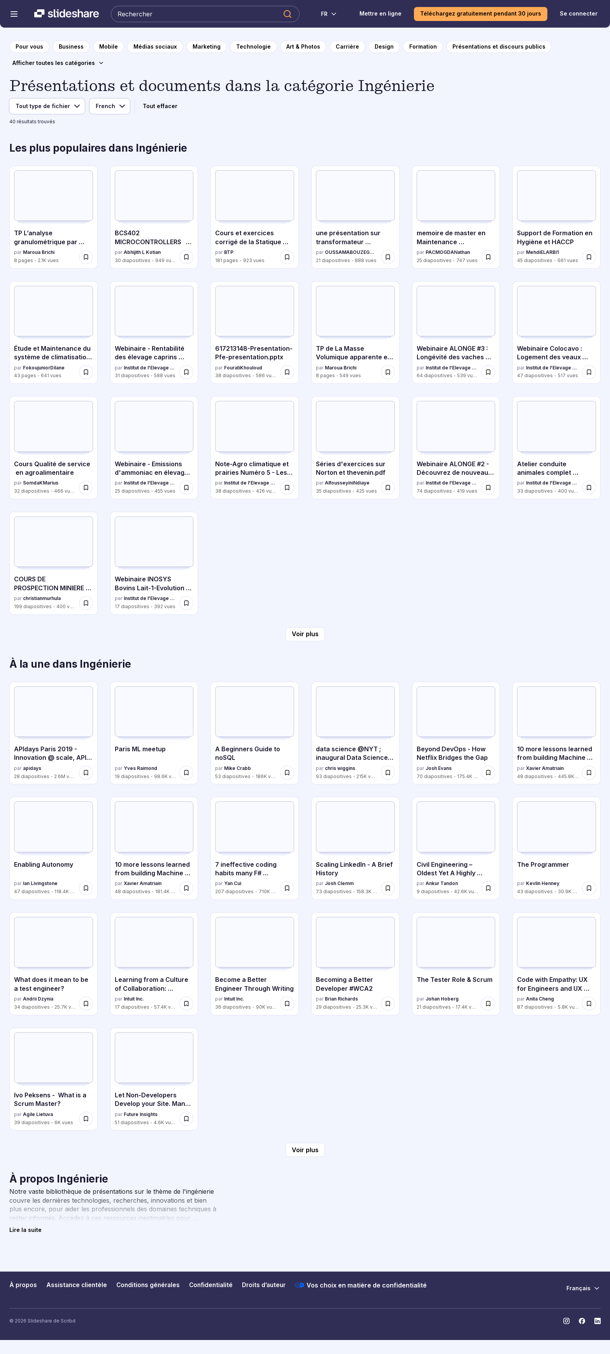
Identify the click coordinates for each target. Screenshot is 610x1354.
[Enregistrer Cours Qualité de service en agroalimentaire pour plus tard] (86, 488)
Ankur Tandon (442, 883)
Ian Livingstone (40, 883)
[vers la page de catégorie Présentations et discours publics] (499, 46)
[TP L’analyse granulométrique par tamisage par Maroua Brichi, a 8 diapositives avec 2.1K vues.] (53, 217)
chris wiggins (340, 768)
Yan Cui (232, 883)
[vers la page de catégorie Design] (384, 46)
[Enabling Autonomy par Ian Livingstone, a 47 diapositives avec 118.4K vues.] (53, 848)
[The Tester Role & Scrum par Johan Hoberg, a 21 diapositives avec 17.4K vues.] (456, 964)
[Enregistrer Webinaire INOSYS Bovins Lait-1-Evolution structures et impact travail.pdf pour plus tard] (186, 603)
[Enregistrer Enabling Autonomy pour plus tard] (86, 888)
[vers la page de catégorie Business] (71, 46)
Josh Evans (439, 768)
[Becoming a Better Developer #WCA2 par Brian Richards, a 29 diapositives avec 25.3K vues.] (355, 964)
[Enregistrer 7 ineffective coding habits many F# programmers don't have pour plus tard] (287, 888)
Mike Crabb (237, 768)
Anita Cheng (540, 999)
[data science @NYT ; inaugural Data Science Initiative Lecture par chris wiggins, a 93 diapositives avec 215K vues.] (355, 733)
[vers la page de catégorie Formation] (423, 46)
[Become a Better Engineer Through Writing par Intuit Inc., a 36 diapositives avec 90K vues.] (254, 964)
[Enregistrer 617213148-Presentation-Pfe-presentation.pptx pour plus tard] (287, 372)
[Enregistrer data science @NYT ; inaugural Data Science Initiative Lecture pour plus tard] (388, 773)
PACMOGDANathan (448, 252)
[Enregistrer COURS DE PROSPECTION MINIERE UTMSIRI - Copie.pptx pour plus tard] (86, 603)
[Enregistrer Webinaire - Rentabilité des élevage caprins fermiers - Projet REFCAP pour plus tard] (186, 372)
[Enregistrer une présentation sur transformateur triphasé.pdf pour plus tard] (388, 257)
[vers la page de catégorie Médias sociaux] (155, 46)
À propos (23, 1285)
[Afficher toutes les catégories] (58, 63)
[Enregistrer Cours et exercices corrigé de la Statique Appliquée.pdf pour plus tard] (287, 257)
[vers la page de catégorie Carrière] (347, 46)
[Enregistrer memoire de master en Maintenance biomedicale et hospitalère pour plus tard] (488, 257)
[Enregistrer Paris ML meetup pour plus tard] (186, 773)
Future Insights (141, 1114)
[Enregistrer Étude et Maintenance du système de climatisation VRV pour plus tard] (86, 372)
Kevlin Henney (542, 883)
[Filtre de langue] (109, 106)
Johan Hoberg (442, 999)
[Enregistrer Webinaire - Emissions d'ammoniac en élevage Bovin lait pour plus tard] (186, 488)
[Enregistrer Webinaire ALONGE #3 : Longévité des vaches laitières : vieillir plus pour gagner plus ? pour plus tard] (488, 372)
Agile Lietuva (38, 1114)
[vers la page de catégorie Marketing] (206, 46)
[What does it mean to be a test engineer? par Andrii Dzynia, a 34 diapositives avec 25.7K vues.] (53, 964)
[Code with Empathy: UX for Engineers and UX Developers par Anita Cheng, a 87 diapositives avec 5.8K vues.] (556, 964)
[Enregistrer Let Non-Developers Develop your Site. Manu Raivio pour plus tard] (186, 1119)
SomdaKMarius (40, 483)
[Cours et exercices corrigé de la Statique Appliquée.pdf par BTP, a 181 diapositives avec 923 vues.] (254, 217)
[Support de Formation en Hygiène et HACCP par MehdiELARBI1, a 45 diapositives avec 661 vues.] (556, 217)
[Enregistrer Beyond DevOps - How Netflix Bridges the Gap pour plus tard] (488, 773)
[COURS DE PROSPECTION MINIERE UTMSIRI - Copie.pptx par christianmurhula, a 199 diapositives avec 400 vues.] (53, 563)
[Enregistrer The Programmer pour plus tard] (589, 888)
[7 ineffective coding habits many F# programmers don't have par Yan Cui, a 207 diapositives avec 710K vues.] (254, 848)
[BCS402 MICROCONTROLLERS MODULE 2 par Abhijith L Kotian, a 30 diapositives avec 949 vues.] (154, 217)
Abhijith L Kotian (142, 252)
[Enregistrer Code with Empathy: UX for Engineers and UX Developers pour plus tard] (589, 1004)
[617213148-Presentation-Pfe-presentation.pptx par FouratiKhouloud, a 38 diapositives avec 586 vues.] (254, 333)
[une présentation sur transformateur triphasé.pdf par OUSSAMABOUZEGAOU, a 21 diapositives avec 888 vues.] (355, 217)
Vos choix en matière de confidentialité (361, 1285)
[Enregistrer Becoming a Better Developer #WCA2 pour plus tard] (388, 1004)
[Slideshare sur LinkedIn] (597, 1321)
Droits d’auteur (264, 1285)
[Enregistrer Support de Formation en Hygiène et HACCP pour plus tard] (589, 257)
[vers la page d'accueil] (29, 46)
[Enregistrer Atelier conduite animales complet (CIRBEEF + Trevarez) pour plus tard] (589, 488)
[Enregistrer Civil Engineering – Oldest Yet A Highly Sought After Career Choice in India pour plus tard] (488, 888)
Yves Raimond (140, 768)
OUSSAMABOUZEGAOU (351, 252)
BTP (228, 252)
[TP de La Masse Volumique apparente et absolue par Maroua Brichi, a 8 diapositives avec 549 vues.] (355, 333)
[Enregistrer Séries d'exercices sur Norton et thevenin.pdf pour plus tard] (388, 488)
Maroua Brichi (38, 252)
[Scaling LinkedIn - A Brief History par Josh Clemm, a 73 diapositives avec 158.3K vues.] (355, 848)
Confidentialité (211, 1285)
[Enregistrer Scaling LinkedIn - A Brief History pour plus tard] (388, 888)
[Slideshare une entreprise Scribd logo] (66, 14)
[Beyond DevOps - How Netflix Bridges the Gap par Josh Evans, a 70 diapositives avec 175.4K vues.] (456, 733)
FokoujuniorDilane (44, 368)
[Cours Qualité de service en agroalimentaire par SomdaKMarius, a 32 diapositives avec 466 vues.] (53, 448)
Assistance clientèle (76, 1285)
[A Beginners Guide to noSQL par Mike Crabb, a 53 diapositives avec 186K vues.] (254, 733)
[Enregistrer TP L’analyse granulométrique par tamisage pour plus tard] (86, 257)
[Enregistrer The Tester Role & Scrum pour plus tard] (488, 1004)
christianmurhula (42, 598)
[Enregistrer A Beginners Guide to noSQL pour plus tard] (287, 773)
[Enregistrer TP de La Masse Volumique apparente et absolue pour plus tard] (388, 372)
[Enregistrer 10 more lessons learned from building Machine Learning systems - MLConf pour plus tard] (589, 773)
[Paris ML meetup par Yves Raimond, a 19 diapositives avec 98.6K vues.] (154, 733)
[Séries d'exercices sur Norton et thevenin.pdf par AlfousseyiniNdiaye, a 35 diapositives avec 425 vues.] (355, 448)
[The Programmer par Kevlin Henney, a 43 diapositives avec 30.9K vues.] (556, 848)
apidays (32, 768)
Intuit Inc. (134, 999)
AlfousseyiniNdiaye (347, 483)
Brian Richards (341, 999)
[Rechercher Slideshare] (205, 14)
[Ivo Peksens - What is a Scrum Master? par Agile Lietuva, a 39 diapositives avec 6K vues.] (53, 1079)
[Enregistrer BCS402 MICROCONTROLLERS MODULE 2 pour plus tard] (186, 257)
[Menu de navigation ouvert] (14, 14)
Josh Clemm (339, 883)
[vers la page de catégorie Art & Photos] (303, 46)
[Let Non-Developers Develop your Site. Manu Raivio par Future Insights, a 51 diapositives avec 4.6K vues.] (154, 1079)
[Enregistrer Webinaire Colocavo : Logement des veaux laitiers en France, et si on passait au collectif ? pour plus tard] (589, 372)
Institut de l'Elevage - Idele (150, 368)
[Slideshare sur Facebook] (582, 1321)
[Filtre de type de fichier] (47, 106)
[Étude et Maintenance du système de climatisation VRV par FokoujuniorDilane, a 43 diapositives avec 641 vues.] (53, 333)
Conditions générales (148, 1285)
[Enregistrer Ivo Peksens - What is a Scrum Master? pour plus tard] (86, 1119)
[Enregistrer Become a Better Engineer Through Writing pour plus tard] (287, 1004)
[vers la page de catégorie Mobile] (108, 46)
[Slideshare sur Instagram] (566, 1321)
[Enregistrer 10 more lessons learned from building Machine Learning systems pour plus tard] (186, 888)
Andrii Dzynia (38, 999)
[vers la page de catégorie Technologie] (253, 46)
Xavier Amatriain (545, 768)
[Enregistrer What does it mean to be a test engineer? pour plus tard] (86, 1004)
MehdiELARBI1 (542, 252)
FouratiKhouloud (243, 368)
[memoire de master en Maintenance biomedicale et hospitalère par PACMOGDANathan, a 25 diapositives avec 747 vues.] (456, 217)
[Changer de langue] (325, 14)
